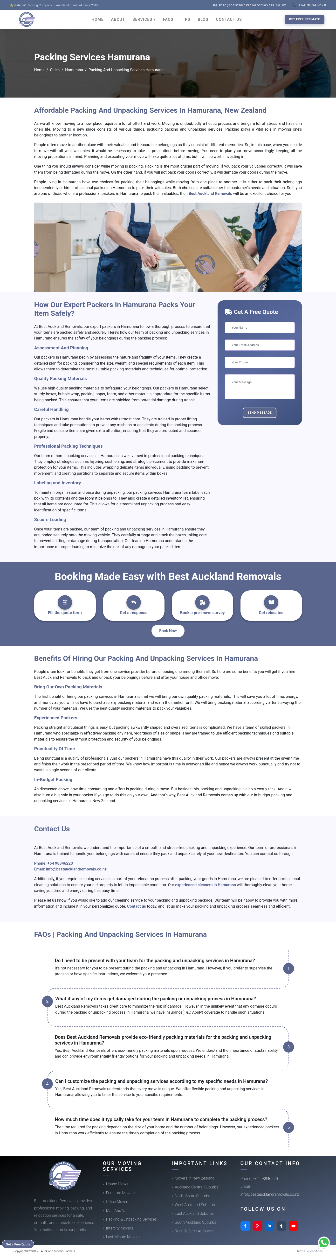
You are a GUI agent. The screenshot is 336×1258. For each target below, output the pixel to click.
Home (39, 70)
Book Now (168, 631)
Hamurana (74, 70)
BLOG (203, 19)
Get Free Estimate (304, 19)
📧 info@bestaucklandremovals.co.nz (250, 5)
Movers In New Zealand (195, 1178)
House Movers (118, 1184)
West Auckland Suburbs (195, 1204)
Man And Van (117, 1210)
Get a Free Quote (19, 1244)
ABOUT (118, 19)
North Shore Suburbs (192, 1196)
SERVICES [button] (142, 19)
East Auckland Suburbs (194, 1213)
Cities (55, 70)
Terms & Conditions (310, 1251)
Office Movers (118, 1201)
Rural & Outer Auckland (194, 1231)
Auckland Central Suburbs (197, 1187)
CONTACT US (229, 19)
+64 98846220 (60, 863)
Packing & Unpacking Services (131, 1219)
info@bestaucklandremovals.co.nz (76, 869)
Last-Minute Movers (123, 1237)
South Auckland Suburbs (195, 1222)
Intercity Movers (119, 1228)
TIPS (185, 19)
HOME (98, 19)
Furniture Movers (120, 1193)
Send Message (260, 412)
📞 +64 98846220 (309, 5)
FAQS (168, 19)
